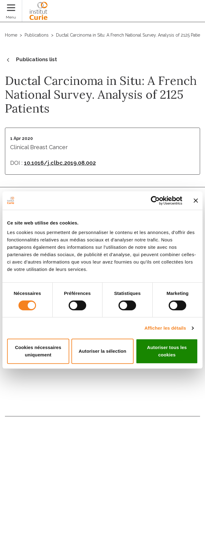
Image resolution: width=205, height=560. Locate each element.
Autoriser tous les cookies (167, 351)
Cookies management (27, 516)
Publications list (31, 60)
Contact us (20, 430)
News (12, 470)
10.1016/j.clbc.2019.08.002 (60, 163)
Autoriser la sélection (103, 351)
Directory (18, 443)
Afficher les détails (165, 328)
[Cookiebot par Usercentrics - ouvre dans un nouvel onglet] (155, 200)
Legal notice (17, 527)
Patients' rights (26, 483)
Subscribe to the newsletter (103, 376)
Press (12, 496)
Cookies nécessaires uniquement (38, 351)
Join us (14, 457)
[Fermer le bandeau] (196, 200)
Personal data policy (25, 538)
